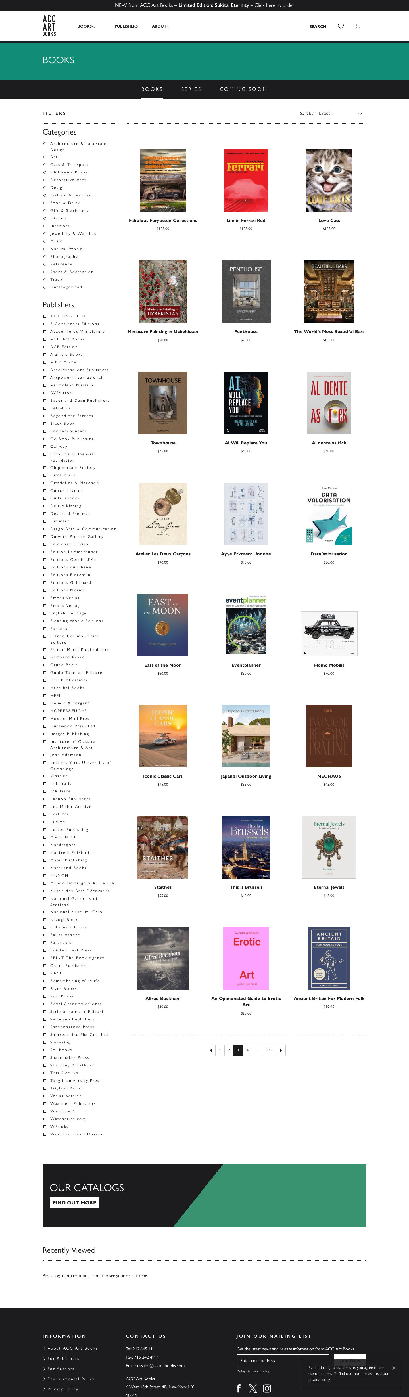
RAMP (56, 973)
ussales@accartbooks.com (161, 1365)
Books (85, 26)
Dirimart (60, 521)
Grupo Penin (64, 664)
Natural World (66, 248)
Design (57, 187)
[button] (340, 26)
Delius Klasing (66, 505)
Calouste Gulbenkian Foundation (73, 457)
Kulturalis (61, 783)
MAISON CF (63, 837)
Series (191, 89)
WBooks (59, 1126)
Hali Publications (69, 680)
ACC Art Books (67, 339)
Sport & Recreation (72, 271)
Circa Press (63, 475)
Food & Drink (65, 202)
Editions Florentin (70, 574)
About (154, 26)
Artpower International (76, 377)
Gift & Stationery (69, 210)
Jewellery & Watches (73, 233)
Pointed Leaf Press (71, 950)
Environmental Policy (71, 1379)
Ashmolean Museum (71, 385)
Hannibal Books (67, 687)
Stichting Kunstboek (72, 1065)
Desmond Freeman (70, 513)
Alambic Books (66, 354)
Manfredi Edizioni (69, 852)
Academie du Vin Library (77, 331)
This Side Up (64, 1072)
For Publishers (64, 1358)
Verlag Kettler (66, 1095)
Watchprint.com (68, 1118)
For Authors (61, 1368)
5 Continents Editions (74, 323)
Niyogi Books (65, 919)
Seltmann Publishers (72, 1019)
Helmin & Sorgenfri (71, 703)
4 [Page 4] (248, 1050)
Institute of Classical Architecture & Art (73, 744)
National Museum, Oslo (76, 911)
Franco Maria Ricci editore (80, 649)
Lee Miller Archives (72, 806)
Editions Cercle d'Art (74, 559)
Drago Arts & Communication (83, 528)
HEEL (56, 695)
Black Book (62, 423)
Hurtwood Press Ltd (72, 726)
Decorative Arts (68, 179)
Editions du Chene (70, 567)
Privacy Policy (63, 1389)
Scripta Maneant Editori (76, 1011)
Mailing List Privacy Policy (253, 1371)
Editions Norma (67, 590)
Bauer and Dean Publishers (80, 400)
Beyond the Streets (71, 415)
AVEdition (61, 392)
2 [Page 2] (229, 1050)
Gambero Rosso (67, 657)
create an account (87, 1275)
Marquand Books (68, 867)
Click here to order (274, 5)
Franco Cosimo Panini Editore (74, 639)
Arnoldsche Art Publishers (79, 369)
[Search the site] (318, 26)
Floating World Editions (77, 620)
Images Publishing (69, 733)
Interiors (60, 225)
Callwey (59, 446)
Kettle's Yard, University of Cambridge (81, 765)
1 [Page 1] (220, 1050)
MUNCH (59, 875)
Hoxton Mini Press (71, 718)
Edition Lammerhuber (74, 551)
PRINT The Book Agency (77, 957)
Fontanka (60, 628)
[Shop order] (337, 113)
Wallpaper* (62, 1111)
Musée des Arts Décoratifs (80, 890)
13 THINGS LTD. (68, 316)
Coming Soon (244, 89)
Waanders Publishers (73, 1103)
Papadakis (60, 942)
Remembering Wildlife (75, 980)
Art (54, 156)
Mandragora (63, 844)
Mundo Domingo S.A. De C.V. (83, 883)
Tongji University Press (76, 1080)
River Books (63, 988)
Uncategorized (66, 287)
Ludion (57, 821)
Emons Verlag (65, 597)
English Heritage (68, 613)
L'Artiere (60, 791)
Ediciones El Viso (69, 544)
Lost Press (61, 814)
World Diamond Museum (77, 1134)
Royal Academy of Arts (76, 1003)
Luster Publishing (69, 829)
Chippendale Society (73, 467)
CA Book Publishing (72, 438)
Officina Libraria (68, 927)
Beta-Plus (60, 408)
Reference (61, 264)
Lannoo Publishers (70, 798)
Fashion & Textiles (70, 195)
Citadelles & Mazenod (74, 482)
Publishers (121, 26)
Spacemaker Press (69, 1057)
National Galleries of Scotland (74, 901)
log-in (59, 1275)
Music (56, 241)
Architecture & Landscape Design (79, 146)
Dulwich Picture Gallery (77, 536)
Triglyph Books (66, 1088)
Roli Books (62, 996)
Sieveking (60, 1042)
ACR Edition (64, 346)
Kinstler (59, 775)
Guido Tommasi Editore (76, 672)
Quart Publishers (69, 965)
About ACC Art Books (73, 1348)
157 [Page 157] (270, 1050)
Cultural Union (67, 490)
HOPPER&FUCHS (68, 710)
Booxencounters (68, 431)
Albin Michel (64, 362)
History (58, 218)
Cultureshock (65, 498)
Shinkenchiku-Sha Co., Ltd (79, 1034)
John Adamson (66, 754)
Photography (64, 256)
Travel (57, 279)
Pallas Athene (65, 934)
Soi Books (61, 1049)
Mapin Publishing (68, 860)
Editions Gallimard (70, 582)
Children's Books (69, 172)
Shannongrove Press (72, 1026)
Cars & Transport (69, 164)
